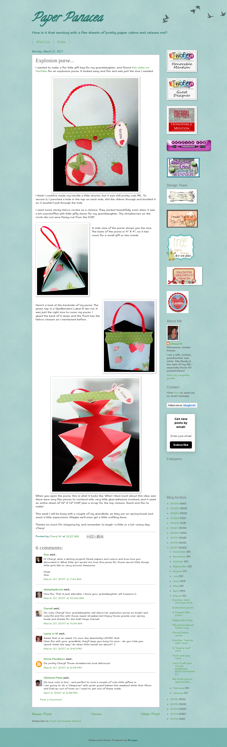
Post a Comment (51, 699)
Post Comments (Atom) (65, 721)
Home (61, 42)
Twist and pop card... (181, 657)
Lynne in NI (51, 633)
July (176, 576)
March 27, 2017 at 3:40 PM (63, 648)
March (177, 595)
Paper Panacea (67, 18)
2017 (174, 547)
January (178, 693)
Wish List (43, 42)
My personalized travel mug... (183, 626)
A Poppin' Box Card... (181, 613)
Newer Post (42, 714)
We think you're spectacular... (182, 680)
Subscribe (181, 445)
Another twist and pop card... (182, 601)
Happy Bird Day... (183, 620)
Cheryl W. (176, 343)
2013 (174, 713)
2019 (174, 537)
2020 (175, 532)
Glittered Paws (53, 677)
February (179, 688)
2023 (175, 518)
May (176, 585)
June (176, 581)
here (176, 392)
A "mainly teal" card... (181, 649)
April (176, 590)
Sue (46, 554)
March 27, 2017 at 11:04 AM (63, 623)
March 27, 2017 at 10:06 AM (64, 598)
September (180, 566)
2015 (174, 704)
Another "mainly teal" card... (182, 641)
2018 (174, 542)
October (178, 561)
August (178, 571)
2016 (174, 699)
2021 (174, 527)
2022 (175, 523)
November (180, 556)
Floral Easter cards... (180, 634)
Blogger (133, 740)
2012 (174, 718)
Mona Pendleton (54, 658)
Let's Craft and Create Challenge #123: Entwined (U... (183, 669)
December (180, 551)
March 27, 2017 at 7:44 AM (62, 579)
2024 (175, 513)
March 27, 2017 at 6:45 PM (63, 667)
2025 (175, 508)
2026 (175, 503)
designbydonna (53, 589)
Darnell (48, 608)
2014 (174, 708)
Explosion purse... (183, 607)
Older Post (150, 714)
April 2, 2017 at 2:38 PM (60, 692)
